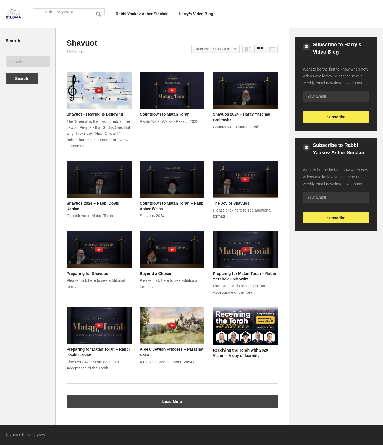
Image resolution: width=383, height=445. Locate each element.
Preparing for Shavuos (87, 274)
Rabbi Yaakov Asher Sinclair (142, 14)
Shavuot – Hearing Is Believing (95, 114)
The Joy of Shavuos (231, 203)
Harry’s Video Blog (196, 14)
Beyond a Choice (155, 274)
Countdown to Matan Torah (165, 114)
